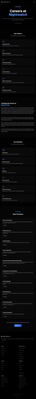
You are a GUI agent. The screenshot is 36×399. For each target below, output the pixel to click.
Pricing (2, 355)
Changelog (20, 369)
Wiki (19, 371)
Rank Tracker (3, 348)
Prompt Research (21, 350)
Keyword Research (22, 348)
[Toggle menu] (34, 2)
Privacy (16, 396)
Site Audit (20, 352)
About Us (2, 363)
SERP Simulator (21, 358)
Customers (2, 365)
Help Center (21, 365)
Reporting (20, 354)
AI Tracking (3, 350)
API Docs (20, 367)
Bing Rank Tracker (21, 385)
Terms (20, 396)
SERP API (20, 387)
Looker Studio (21, 356)
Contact (2, 369)
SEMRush (2, 385)
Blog (19, 363)
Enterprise (2, 353)
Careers (2, 367)
